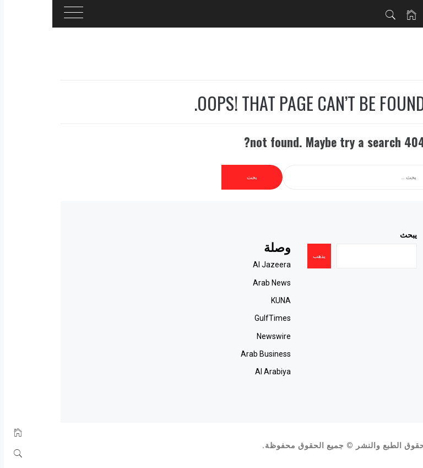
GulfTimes (241, 318)
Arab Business (234, 353)
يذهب (287, 256)
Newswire (242, 336)
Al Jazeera (240, 264)
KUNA (249, 300)
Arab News (240, 282)
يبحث (377, 234)
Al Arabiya (241, 371)
